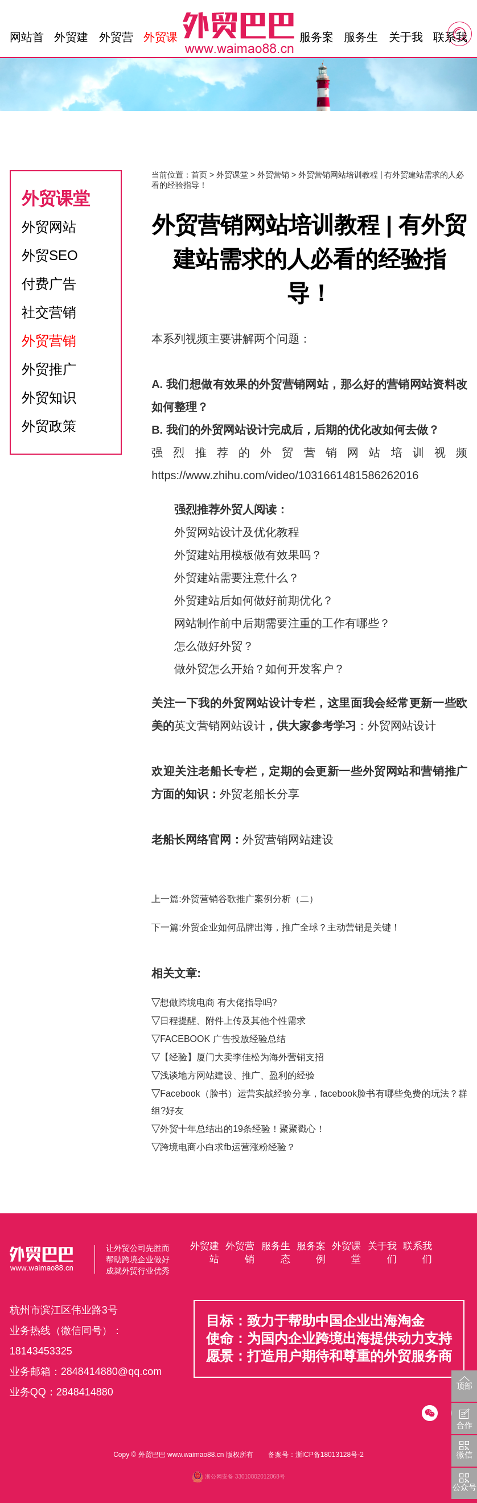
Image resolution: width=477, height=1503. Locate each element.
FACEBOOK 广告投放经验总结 (222, 1039)
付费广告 (49, 283)
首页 (199, 174)
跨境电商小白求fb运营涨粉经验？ (227, 1147)
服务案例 (316, 40)
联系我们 (450, 40)
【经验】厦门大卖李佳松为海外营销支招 (242, 1057)
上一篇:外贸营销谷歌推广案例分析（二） (234, 899)
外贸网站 (49, 226)
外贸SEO (50, 255)
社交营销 (49, 312)
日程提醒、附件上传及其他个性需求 (233, 1021)
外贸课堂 (160, 40)
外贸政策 (49, 426)
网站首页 (27, 40)
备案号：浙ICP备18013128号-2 (316, 1455)
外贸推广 (49, 369)
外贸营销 (116, 40)
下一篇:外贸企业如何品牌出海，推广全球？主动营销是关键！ (275, 927)
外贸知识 (49, 397)
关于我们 (406, 40)
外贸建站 (71, 40)
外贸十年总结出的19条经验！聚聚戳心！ (242, 1129)
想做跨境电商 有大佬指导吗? (218, 1002)
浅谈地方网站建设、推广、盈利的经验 (237, 1075)
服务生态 (361, 40)
